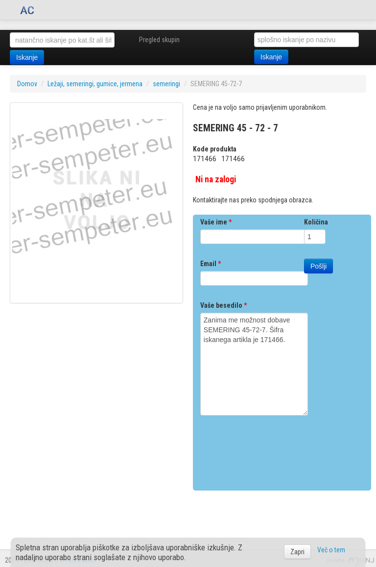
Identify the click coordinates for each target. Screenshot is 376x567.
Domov (27, 84)
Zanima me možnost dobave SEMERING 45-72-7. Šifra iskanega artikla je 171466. (254, 364)
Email (210, 264)
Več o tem (331, 550)
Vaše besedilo (223, 305)
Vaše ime (216, 222)
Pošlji (318, 266)
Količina (316, 222)
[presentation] (274, 449)
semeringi (166, 84)
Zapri (297, 552)
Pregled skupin (159, 40)
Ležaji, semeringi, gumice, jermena (94, 84)
